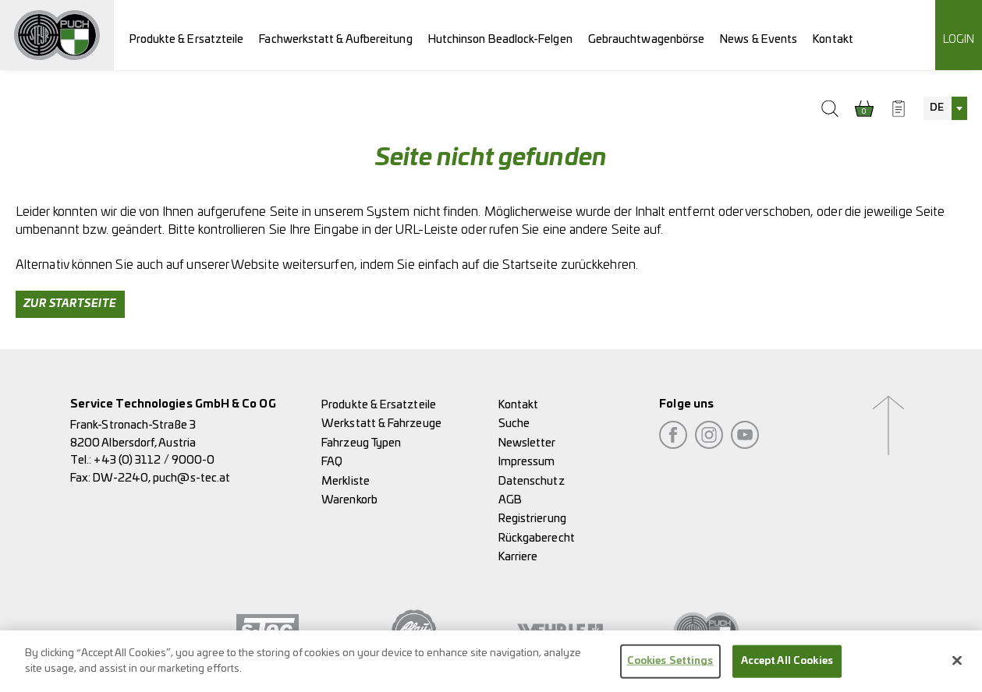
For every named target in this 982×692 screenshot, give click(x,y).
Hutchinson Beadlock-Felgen (500, 39)
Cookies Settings (670, 667)
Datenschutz (531, 481)
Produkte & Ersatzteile (186, 39)
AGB (510, 500)
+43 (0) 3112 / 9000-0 (154, 460)
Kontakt (833, 39)
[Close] (957, 666)
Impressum (526, 462)
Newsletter (527, 443)
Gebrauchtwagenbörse (646, 39)
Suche (514, 423)
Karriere (518, 557)
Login (958, 39)
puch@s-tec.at (191, 478)
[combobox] (945, 108)
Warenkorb (349, 500)
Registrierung (532, 518)
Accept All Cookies (787, 667)
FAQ (331, 462)
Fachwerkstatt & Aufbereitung (335, 39)
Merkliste (345, 481)
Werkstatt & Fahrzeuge (381, 423)
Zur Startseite (70, 303)
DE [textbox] (937, 108)
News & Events (758, 39)
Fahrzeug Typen (361, 443)
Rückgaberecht (536, 538)
